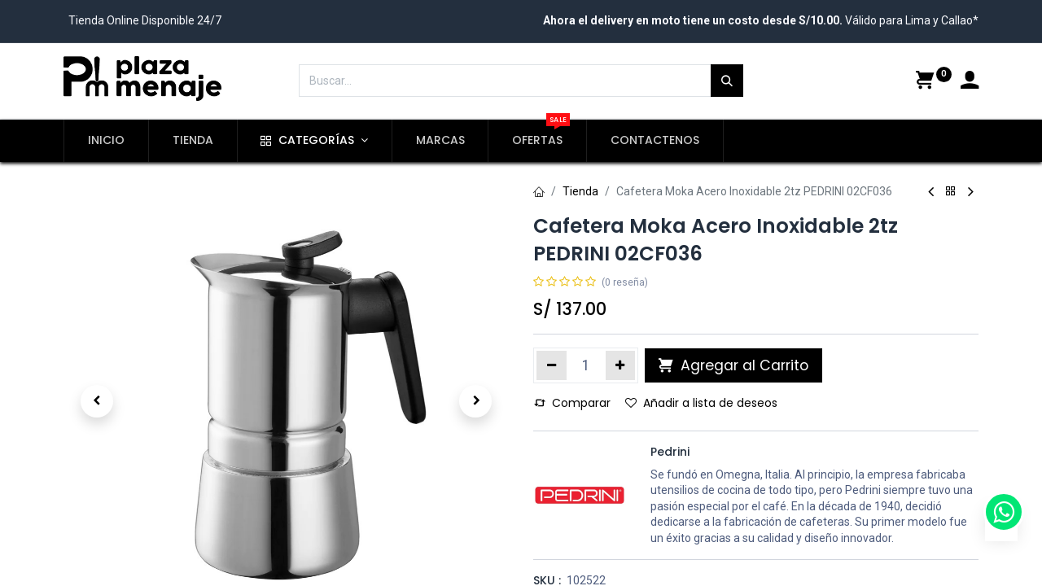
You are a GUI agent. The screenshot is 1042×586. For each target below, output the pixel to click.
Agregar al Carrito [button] (733, 365)
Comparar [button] (572, 403)
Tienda (580, 191)
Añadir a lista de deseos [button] (701, 403)
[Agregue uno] (621, 365)
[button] (96, 401)
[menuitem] (106, 141)
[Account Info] (970, 82)
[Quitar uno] (551, 365)
